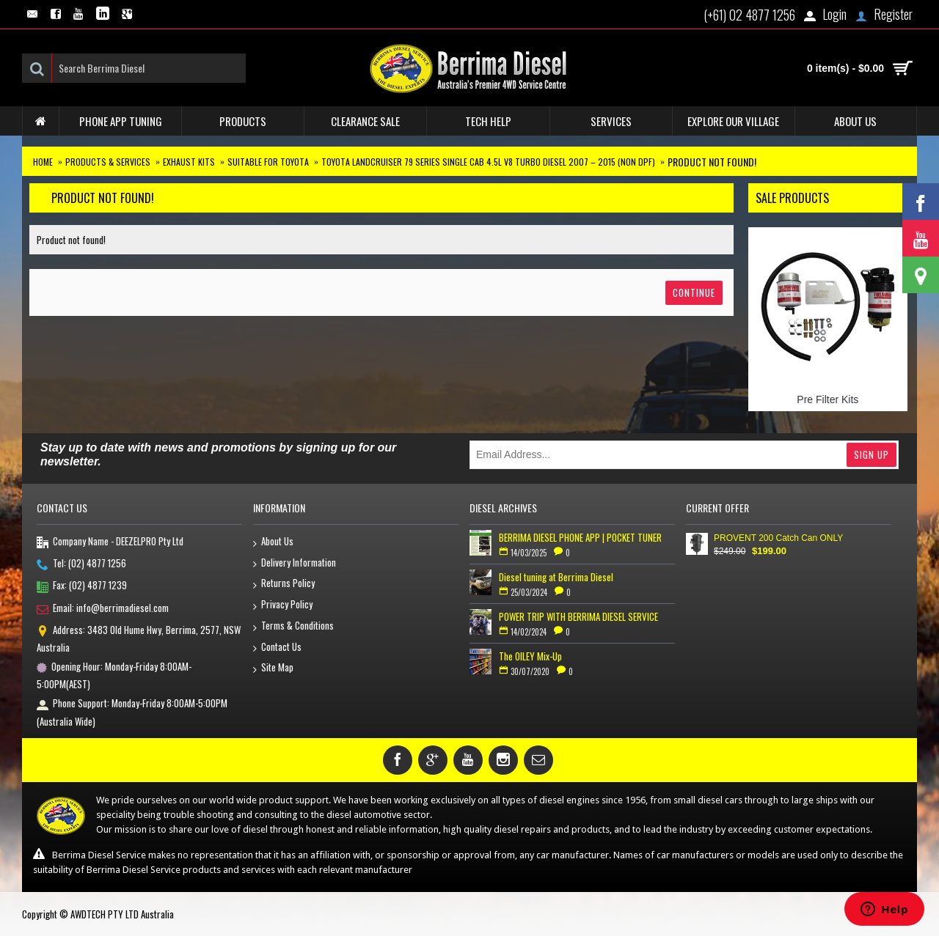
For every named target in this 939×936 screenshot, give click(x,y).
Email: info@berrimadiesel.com (103, 609)
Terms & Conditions (293, 626)
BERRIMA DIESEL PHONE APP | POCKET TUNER (580, 537)
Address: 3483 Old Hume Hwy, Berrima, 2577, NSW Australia (139, 638)
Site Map (273, 668)
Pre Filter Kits (827, 399)
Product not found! (712, 161)
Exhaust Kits (189, 161)
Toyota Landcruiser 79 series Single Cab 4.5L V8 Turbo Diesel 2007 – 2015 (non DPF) (488, 161)
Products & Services (107, 161)
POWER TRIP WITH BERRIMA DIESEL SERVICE (578, 616)
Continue (694, 292)
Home (43, 161)
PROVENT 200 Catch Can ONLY (778, 538)
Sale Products (792, 198)
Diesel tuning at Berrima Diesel (556, 577)
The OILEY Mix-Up (530, 656)
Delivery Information (294, 563)
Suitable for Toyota (268, 161)
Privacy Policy (283, 605)
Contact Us (277, 647)
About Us (273, 542)
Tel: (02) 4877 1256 (81, 564)
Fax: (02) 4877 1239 (82, 586)
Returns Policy (284, 583)
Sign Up (871, 454)
